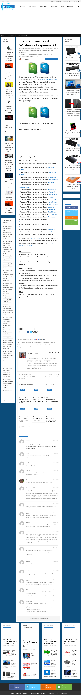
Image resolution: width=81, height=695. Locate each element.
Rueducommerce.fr (25, 222)
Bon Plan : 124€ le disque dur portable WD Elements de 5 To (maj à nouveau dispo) (8, 396)
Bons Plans (70, 6)
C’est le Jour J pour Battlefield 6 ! (9, 210)
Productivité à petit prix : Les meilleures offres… (70, 641)
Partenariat (51, 693)
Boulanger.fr (52, 177)
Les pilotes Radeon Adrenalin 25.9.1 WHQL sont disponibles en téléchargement (9, 127)
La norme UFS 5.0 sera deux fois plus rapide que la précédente (9, 183)
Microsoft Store (35, 238)
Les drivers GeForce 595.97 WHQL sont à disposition (8, 355)
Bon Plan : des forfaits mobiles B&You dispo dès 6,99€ (9, 147)
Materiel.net (52, 229)
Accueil (2, 1)
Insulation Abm (8, 255)
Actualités (22, 6)
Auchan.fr (51, 182)
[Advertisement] (40, 22)
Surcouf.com (52, 189)
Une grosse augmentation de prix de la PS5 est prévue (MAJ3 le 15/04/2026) (8, 276)
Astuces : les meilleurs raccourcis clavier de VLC (50, 641)
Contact (7, 1)
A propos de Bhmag (16, 693)
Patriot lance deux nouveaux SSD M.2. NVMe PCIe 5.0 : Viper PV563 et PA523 (9, 165)
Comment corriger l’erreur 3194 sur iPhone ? (8, 109)
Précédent (22, 426)
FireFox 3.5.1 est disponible (52, 377)
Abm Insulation (8, 241)
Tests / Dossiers (32, 6)
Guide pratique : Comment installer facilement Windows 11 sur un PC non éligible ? (7, 323)
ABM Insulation (8, 226)
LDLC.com (51, 197)
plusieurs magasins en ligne (48, 79)
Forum (62, 6)
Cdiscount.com (24, 187)
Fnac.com (51, 207)
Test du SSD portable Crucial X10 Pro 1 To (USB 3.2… (10, 641)
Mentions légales (34, 693)
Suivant (29, 426)
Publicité (43, 693)
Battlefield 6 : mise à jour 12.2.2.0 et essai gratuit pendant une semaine (9, 75)
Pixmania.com (52, 202)
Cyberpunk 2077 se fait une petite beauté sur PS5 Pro (9, 93)
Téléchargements (43, 6)
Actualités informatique (49, 58)
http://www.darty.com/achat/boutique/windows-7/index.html (40, 596)
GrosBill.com (52, 212)
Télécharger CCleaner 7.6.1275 (34, 674)
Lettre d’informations (62, 693)
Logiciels (56, 58)
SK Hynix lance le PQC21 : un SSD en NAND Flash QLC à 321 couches (9, 56)
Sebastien (7, 270)
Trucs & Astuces (54, 6)
